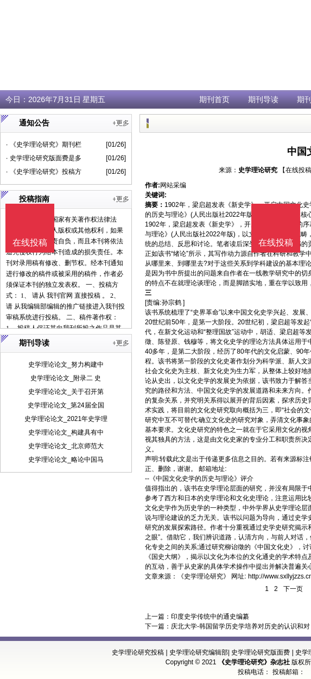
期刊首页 (214, 99)
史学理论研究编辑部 (198, 652)
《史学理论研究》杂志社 (254, 662)
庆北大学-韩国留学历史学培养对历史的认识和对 (240, 626)
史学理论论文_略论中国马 (66, 459)
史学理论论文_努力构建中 (66, 364)
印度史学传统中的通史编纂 (210, 616)
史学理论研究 (257, 170)
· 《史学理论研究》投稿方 (43, 171)
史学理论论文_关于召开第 (66, 391)
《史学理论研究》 (203, 576)
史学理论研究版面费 (260, 652)
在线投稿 (275, 242)
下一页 (293, 589)
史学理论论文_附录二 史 (65, 378)
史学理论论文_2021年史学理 (65, 419)
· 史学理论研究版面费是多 (43, 158)
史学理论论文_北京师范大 (66, 446)
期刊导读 (263, 99)
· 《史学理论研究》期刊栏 (43, 144)
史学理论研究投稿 (138, 652)
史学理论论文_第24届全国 (66, 405)
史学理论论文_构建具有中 (66, 432)
